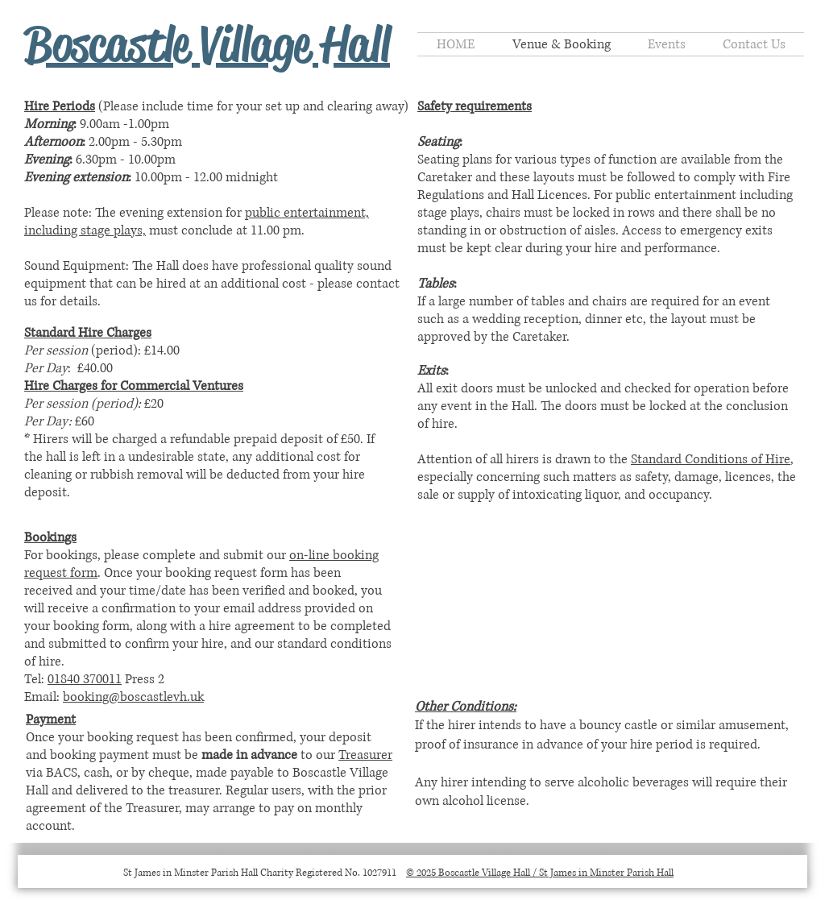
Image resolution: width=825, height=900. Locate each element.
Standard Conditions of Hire (710, 459)
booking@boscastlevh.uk (133, 697)
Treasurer (365, 755)
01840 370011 (85, 679)
